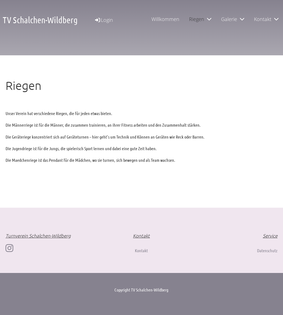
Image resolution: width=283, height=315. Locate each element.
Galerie (232, 19)
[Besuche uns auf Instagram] (9, 248)
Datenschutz (267, 250)
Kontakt (266, 19)
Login (103, 20)
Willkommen (165, 19)
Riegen (200, 19)
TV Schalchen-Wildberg (40, 19)
